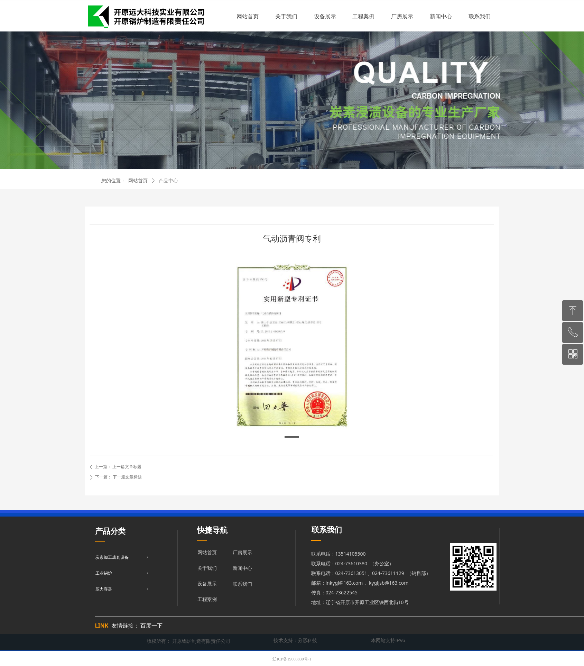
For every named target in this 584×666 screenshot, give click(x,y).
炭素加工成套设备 (122, 557)
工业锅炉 (122, 573)
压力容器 (122, 589)
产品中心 (168, 180)
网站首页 (138, 180)
